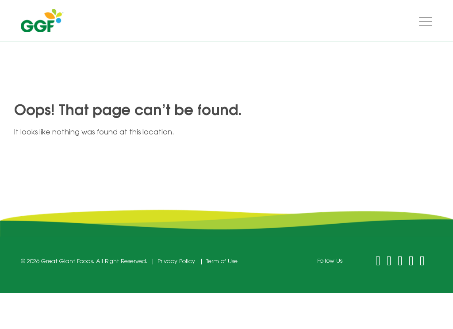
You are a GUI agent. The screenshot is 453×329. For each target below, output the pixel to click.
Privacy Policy (176, 261)
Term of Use (222, 261)
